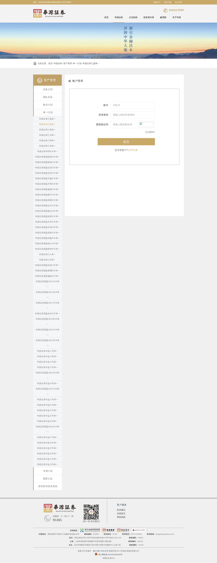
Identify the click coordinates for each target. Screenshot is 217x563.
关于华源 (176, 17)
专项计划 (48, 471)
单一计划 (77, 63)
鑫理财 (163, 17)
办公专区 (178, 2)
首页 (106, 17)
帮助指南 (121, 517)
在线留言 (121, 513)
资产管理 (67, 63)
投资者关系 (148, 17)
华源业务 (119, 17)
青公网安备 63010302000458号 (108, 555)
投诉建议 (121, 510)
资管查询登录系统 (47, 486)
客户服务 (122, 505)
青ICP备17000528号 (100, 551)
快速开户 (156, 2)
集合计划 (48, 104)
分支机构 (133, 17)
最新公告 (48, 478)
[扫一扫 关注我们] (91, 521)
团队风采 (48, 97)
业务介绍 (48, 89)
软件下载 (167, 2)
